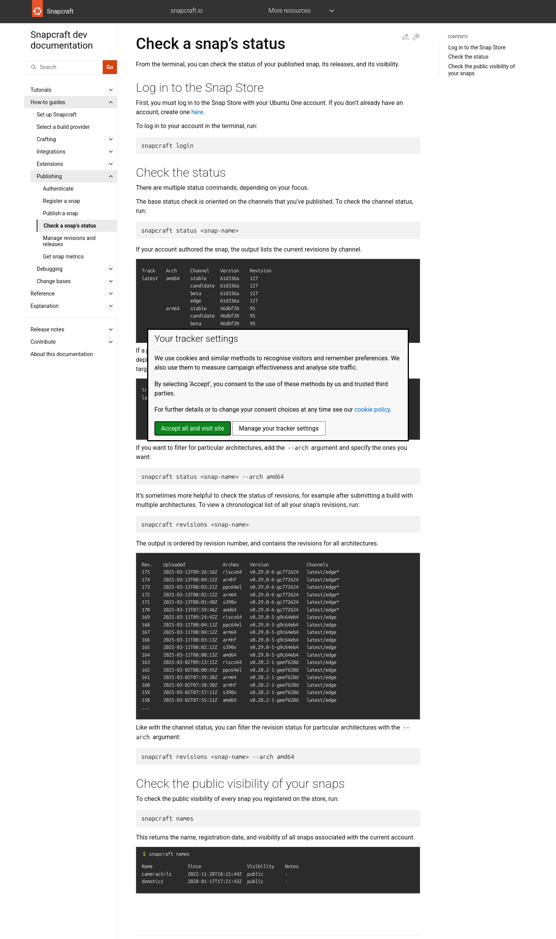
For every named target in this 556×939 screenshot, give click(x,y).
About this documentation (62, 354)
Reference (43, 293)
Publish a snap (60, 213)
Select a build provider (63, 127)
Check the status (468, 57)
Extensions (50, 164)
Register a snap (61, 201)
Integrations (51, 152)
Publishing (49, 176)
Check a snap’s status (70, 226)
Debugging (50, 269)
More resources (289, 10)
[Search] (63, 67)
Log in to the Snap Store (476, 47)
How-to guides (48, 102)
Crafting (46, 139)
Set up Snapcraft (56, 114)
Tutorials (41, 90)
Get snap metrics (63, 256)
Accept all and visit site (192, 428)
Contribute (43, 342)
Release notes (47, 329)
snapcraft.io (187, 10)
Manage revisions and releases (69, 241)
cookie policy (372, 409)
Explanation (45, 306)
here (197, 112)
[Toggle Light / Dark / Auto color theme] (416, 37)
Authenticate (58, 189)
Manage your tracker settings (279, 428)
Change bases (54, 281)
